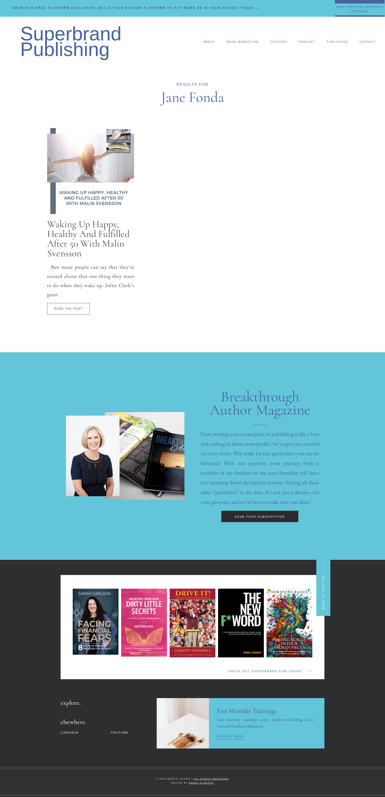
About (209, 41)
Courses (278, 41)
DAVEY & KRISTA (201, 782)
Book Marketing (243, 41)
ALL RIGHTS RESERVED (211, 778)
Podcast (306, 41)
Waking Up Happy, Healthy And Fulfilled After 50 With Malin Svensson (88, 238)
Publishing (337, 41)
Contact (367, 41)
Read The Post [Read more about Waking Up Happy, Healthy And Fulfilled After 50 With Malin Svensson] (68, 308)
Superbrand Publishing (70, 41)
